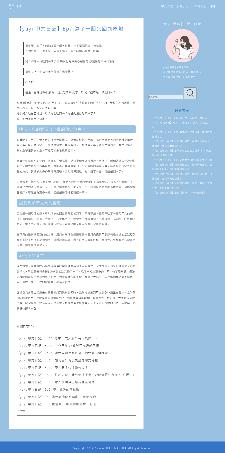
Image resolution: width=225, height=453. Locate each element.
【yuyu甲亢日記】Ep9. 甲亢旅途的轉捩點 (48, 389)
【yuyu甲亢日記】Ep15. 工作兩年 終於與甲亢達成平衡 (58, 345)
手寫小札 (182, 6)
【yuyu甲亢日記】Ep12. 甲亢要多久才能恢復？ (52, 367)
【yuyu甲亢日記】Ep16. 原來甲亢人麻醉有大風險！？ (57, 338)
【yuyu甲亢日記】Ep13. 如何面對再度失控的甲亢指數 (57, 360)
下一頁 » (22, 410)
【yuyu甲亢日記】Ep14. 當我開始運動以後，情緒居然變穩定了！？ (67, 353)
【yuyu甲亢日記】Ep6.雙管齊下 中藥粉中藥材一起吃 (56, 404)
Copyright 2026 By (85, 448)
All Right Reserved (140, 448)
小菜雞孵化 (199, 6)
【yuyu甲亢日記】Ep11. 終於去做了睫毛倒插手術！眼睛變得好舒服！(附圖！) (75, 374)
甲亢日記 (167, 6)
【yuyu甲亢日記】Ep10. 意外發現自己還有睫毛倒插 (56, 382)
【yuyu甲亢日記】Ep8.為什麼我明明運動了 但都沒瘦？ (58, 396)
